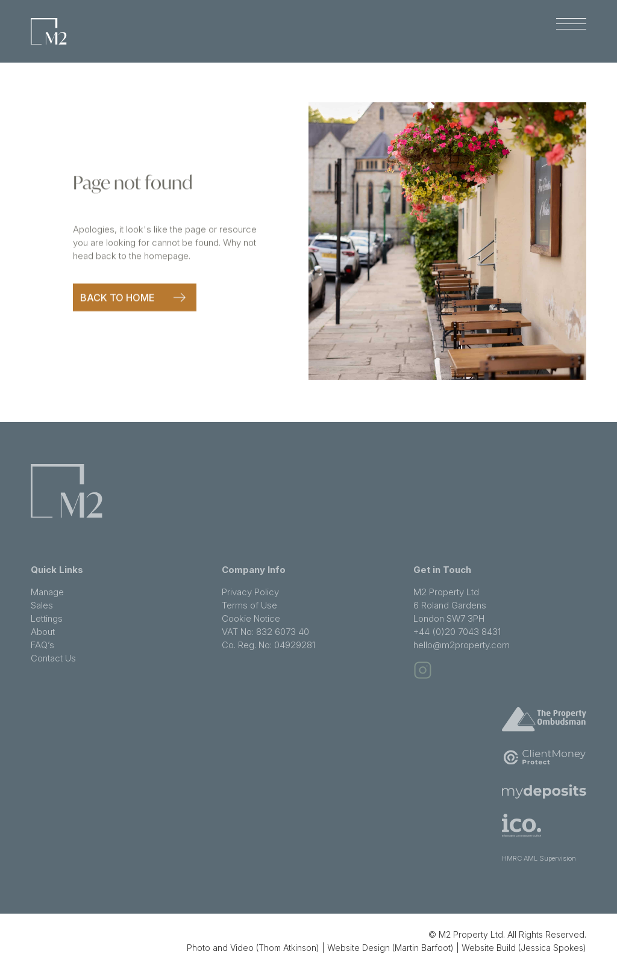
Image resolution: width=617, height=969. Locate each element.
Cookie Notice (251, 618)
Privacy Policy (250, 592)
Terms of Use (249, 605)
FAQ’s (42, 645)
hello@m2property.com (461, 645)
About (43, 631)
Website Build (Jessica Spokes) (524, 948)
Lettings (47, 618)
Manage (47, 592)
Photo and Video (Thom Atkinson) (253, 948)
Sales (42, 605)
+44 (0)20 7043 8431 (457, 631)
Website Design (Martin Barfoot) (390, 948)
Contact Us (53, 658)
